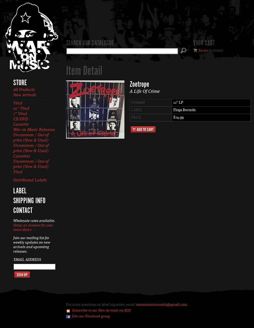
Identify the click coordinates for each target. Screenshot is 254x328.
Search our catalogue (90, 43)
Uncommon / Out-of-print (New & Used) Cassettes (31, 151)
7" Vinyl (20, 114)
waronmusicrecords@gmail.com (161, 305)
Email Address (27, 260)
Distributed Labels (30, 180)
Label (19, 191)
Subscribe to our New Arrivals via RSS (101, 310)
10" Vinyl (21, 109)
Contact (23, 211)
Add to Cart (143, 129)
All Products (24, 90)
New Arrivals (24, 95)
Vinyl (17, 103)
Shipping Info (29, 201)
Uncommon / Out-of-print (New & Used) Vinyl (31, 167)
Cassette (21, 124)
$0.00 (203, 50)
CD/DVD (20, 119)
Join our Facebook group (91, 316)
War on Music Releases (34, 130)
